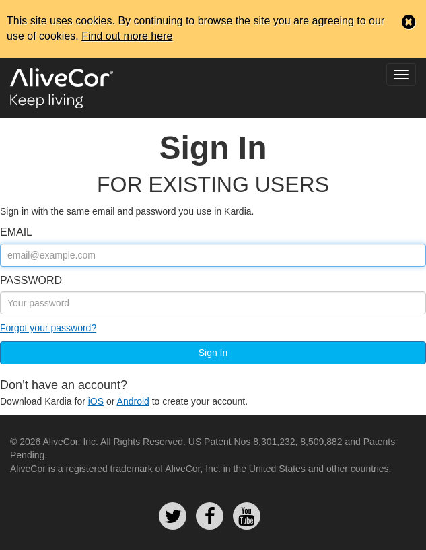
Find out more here (126, 36)
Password (31, 280)
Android (133, 401)
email (16, 232)
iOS (96, 401)
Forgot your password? (48, 327)
